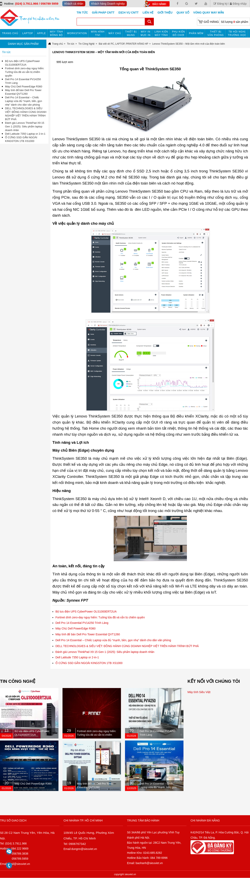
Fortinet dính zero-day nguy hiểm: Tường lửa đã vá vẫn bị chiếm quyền (100, 617)
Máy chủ (114, 33)
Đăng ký (220, 3)
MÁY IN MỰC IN (146, 33)
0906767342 (77, 843)
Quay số (182, 12)
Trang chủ (10, 33)
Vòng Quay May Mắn (208, 12)
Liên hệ (148, 12)
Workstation (77, 33)
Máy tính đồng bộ (56, 33)
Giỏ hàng (211, 21)
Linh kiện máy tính (161, 33)
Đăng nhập (238, 3)
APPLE (41, 33)
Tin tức (82, 12)
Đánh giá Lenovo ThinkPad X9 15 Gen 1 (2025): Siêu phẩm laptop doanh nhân (104, 652)
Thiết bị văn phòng (215, 33)
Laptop (27, 33)
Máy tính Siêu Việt (199, 692)
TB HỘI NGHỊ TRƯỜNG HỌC (237, 33)
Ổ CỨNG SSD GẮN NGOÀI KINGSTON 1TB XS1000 (89, 663)
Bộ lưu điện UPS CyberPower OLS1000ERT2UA (86, 611)
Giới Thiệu (164, 12)
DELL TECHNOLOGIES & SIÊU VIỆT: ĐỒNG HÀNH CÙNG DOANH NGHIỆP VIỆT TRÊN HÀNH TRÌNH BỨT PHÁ (127, 646)
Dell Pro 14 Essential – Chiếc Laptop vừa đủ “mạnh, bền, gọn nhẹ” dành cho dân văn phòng (113, 640)
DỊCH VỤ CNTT (129, 12)
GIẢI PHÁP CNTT (103, 12)
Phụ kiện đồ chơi (178, 33)
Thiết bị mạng (131, 33)
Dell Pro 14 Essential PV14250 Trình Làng (81, 622)
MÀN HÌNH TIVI (97, 33)
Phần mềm (196, 33)
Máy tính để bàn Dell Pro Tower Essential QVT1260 (87, 634)
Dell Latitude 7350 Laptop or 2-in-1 (77, 657)
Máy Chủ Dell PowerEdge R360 (75, 628)
